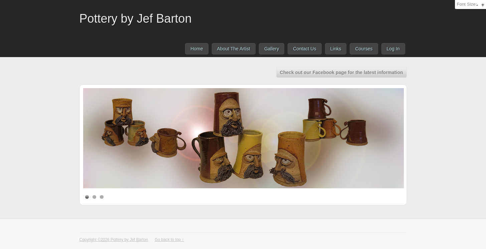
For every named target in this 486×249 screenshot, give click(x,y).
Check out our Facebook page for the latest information (341, 72)
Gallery (271, 48)
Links (335, 48)
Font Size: (467, 4)
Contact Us (304, 48)
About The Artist (233, 48)
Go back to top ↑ (169, 239)
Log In (393, 48)
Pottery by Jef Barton (135, 18)
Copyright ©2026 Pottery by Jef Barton (113, 239)
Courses (363, 48)
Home (196, 48)
